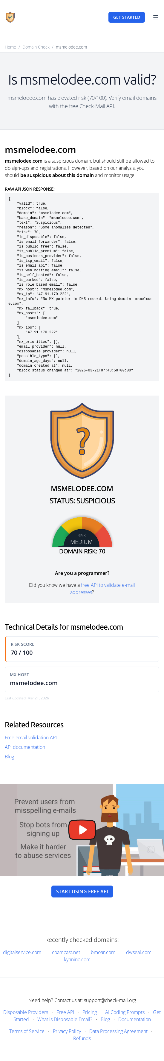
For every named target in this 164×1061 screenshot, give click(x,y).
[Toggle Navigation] (155, 17)
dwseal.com (138, 952)
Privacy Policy (67, 1031)
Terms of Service (27, 1031)
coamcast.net (66, 952)
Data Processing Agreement (118, 1031)
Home (10, 47)
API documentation (25, 747)
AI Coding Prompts (125, 1012)
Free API (65, 1012)
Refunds (82, 1038)
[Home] (10, 17)
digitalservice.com (22, 952)
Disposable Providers (25, 1012)
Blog (9, 756)
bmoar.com (103, 952)
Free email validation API (31, 737)
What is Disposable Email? (64, 1019)
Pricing (89, 1012)
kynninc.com (77, 959)
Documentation (134, 1019)
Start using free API (82, 891)
